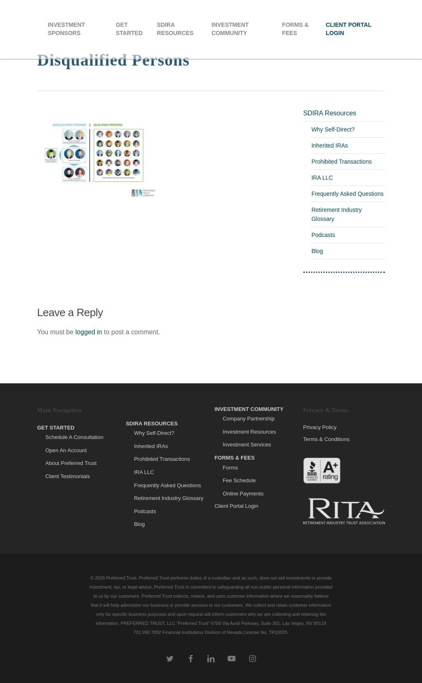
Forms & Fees (234, 458)
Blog (317, 251)
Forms (230, 468)
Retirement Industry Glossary (337, 214)
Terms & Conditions (326, 439)
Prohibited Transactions (342, 161)
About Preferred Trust (70, 463)
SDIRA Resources (329, 113)
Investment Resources (249, 432)
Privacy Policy (320, 427)
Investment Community (249, 409)
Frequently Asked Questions (348, 193)
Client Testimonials (67, 476)
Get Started (56, 428)
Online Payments (243, 494)
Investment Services (247, 444)
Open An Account (66, 450)
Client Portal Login (236, 506)
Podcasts (323, 235)
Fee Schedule (239, 480)
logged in (88, 332)
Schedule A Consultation (74, 437)
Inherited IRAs (330, 145)
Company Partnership (248, 418)
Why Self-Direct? (333, 129)
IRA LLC (322, 177)
